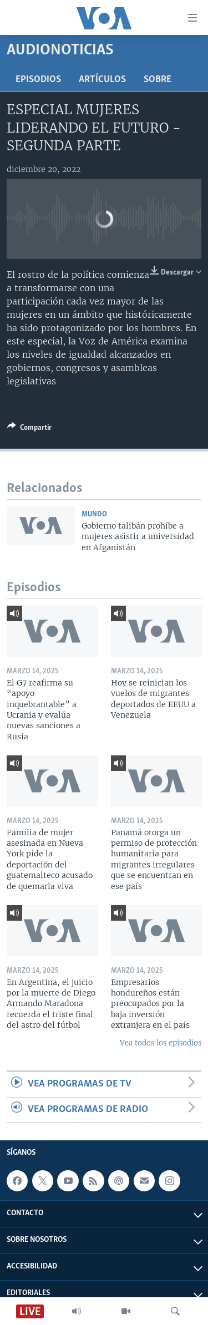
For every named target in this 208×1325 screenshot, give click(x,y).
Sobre (157, 79)
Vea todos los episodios (160, 1043)
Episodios (38, 79)
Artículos (102, 79)
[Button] (29, 429)
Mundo (94, 514)
